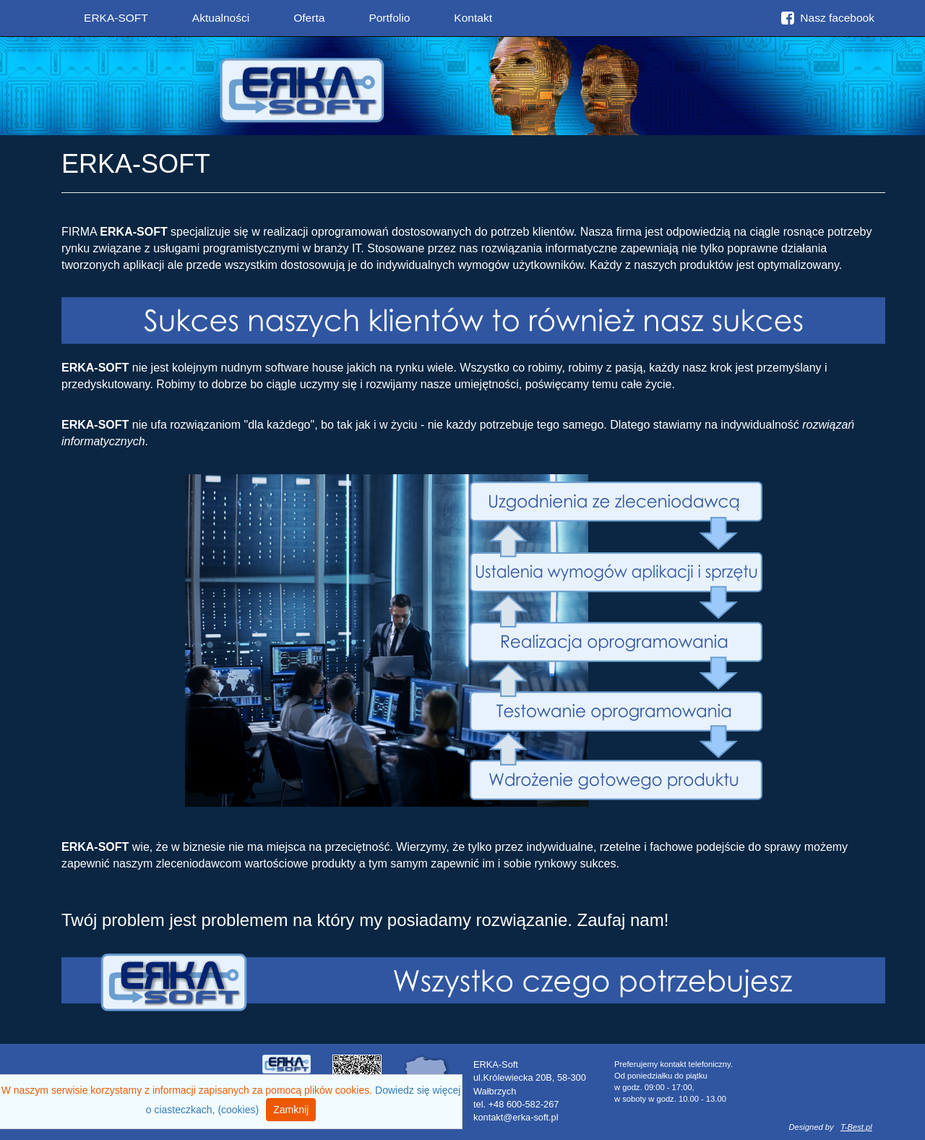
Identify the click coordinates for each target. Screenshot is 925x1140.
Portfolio (389, 18)
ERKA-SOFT (116, 18)
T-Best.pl (856, 1127)
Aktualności (220, 18)
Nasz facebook (827, 18)
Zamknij (291, 1109)
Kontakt (473, 18)
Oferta (308, 18)
